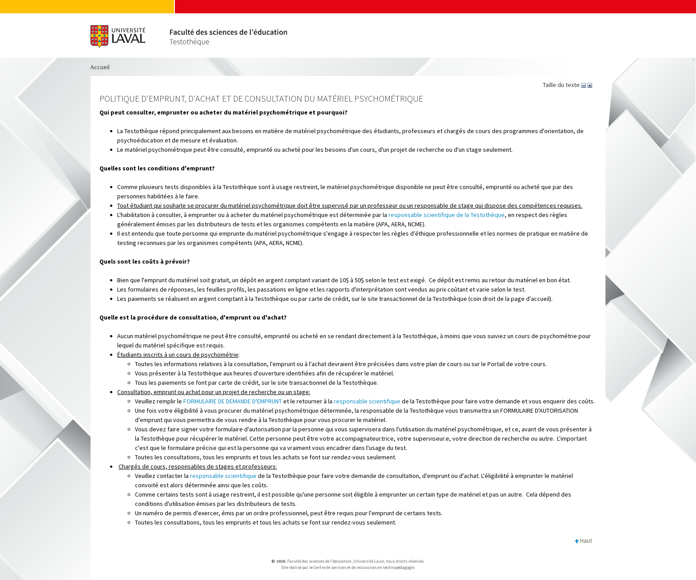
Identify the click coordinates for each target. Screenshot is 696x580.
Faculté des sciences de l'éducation (319, 561)
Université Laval (368, 561)
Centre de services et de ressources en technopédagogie (363, 567)
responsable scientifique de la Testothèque (446, 215)
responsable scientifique (367, 401)
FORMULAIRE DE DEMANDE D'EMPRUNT (232, 401)
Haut (583, 540)
